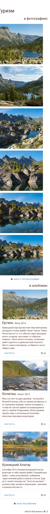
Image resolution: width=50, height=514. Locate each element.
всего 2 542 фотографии (26, 279)
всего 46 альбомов (26, 503)
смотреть (9, 353)
